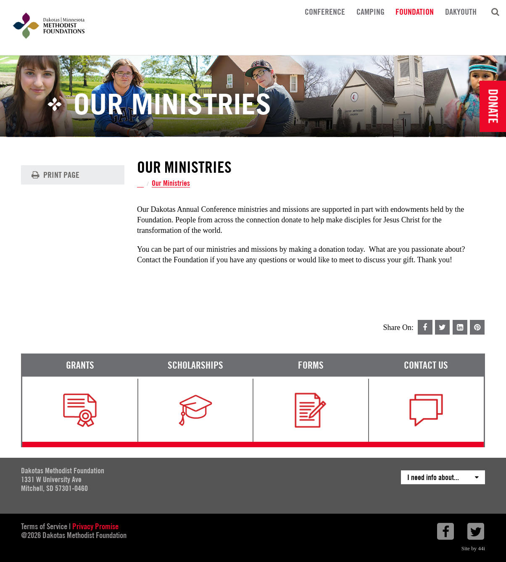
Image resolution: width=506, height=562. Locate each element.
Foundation (414, 11)
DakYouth (461, 11)
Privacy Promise (95, 526)
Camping (370, 11)
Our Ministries (171, 183)
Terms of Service (44, 526)
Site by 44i (473, 548)
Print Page (54, 175)
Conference (325, 11)
